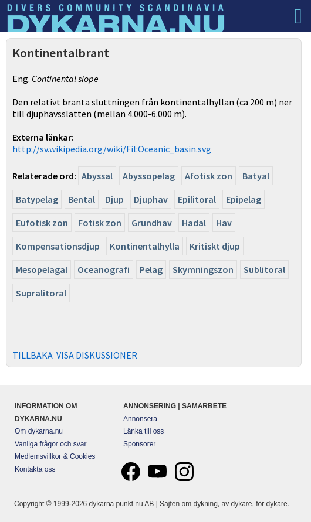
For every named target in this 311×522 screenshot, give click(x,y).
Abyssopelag (149, 176)
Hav (224, 222)
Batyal (255, 176)
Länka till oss (143, 431)
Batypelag (37, 199)
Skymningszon (203, 269)
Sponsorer (139, 444)
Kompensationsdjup (58, 246)
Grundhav (151, 222)
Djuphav (151, 199)
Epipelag (243, 199)
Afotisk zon (208, 176)
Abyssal (97, 176)
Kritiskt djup (215, 246)
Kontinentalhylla (145, 246)
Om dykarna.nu (39, 431)
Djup (114, 199)
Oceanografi (103, 269)
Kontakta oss (35, 469)
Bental (81, 199)
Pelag (151, 269)
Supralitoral (41, 293)
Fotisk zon (99, 222)
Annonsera (140, 419)
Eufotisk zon (42, 222)
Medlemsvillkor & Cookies (55, 456)
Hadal (194, 222)
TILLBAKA (32, 355)
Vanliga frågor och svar (51, 444)
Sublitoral (264, 269)
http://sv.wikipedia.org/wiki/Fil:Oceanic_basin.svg (111, 149)
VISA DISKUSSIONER (96, 355)
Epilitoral (197, 199)
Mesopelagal (41, 269)
